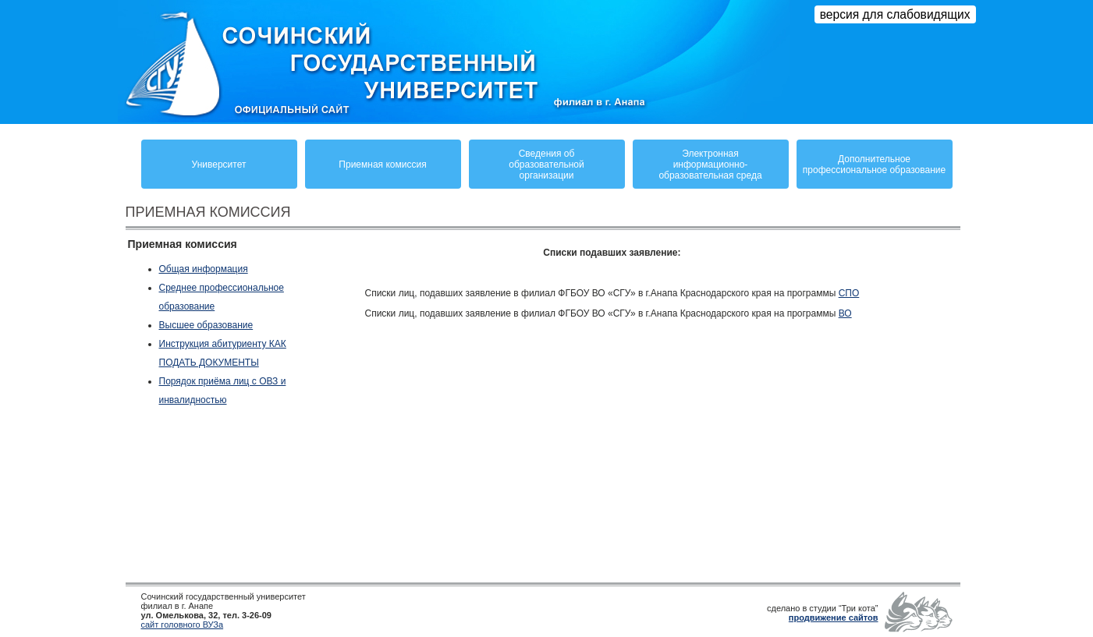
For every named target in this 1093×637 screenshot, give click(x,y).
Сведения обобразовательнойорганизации (546, 164)
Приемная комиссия (382, 164)
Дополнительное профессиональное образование (874, 164)
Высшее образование (206, 325)
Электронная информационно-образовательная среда (709, 164)
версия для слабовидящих (895, 14)
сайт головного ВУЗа (182, 624)
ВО (845, 313)
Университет (219, 164)
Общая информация (203, 269)
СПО (849, 293)
